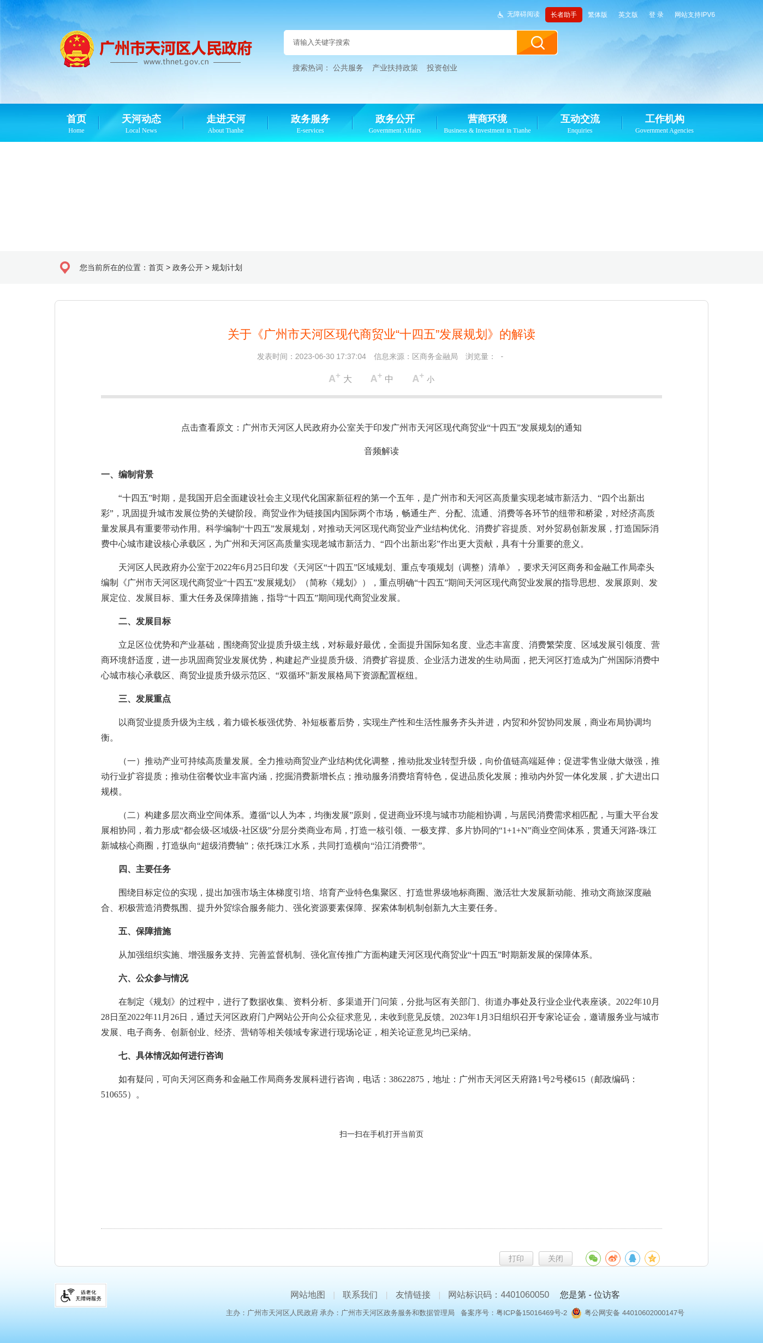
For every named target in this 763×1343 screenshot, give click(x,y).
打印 (516, 1258)
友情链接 (413, 1294)
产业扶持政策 (395, 67)
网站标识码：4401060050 (498, 1294)
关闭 (555, 1258)
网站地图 (307, 1294)
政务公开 (187, 267)
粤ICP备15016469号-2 (531, 1313)
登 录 (656, 15)
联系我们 (360, 1294)
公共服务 (348, 67)
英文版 (628, 15)
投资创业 (442, 67)
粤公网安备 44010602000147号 (634, 1313)
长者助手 (564, 15)
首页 (156, 267)
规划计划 (227, 267)
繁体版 (597, 15)
